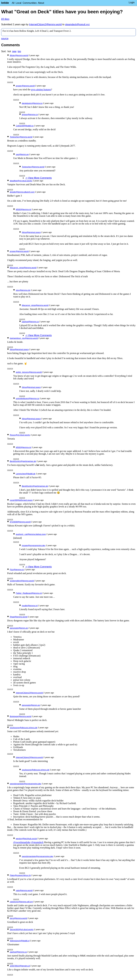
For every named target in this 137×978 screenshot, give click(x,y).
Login (132, 2)
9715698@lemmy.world (20, 522)
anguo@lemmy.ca (30, 114)
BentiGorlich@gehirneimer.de (23, 461)
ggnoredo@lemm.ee (19, 628)
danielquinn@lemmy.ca (32, 103)
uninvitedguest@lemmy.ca (27, 398)
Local (18, 3)
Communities (30, 3)
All (13, 3)
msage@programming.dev (33, 545)
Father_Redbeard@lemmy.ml (29, 593)
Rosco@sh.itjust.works (20, 435)
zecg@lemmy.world (18, 918)
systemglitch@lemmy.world (22, 581)
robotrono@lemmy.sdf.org (21, 902)
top (19, 51)
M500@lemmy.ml (23, 209)
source (4, 38)
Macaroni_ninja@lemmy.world (23, 267)
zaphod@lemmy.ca (30, 321)
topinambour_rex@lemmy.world (24, 338)
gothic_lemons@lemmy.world (29, 372)
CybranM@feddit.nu (25, 126)
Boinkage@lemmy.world (20, 716)
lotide (5, 2)
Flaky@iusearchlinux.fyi (20, 875)
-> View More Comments (38, 178)
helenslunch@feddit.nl (19, 941)
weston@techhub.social (26, 838)
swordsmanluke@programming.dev (25, 784)
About (41, 3)
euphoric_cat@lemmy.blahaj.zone (31, 534)
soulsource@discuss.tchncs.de (23, 727)
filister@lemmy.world (19, 55)
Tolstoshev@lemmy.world (21, 137)
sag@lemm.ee (22, 154)
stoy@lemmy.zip (23, 290)
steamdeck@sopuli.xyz (77, 24)
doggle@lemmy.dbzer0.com (22, 192)
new (14, 51)
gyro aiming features (41, 89)
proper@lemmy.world (25, 86)
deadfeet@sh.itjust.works (21, 181)
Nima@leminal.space (31, 232)
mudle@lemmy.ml (30, 605)
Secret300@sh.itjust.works (21, 929)
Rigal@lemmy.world (18, 617)
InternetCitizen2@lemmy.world (45, 24)
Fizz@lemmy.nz (17, 569)
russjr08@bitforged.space (21, 500)
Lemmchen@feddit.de (25, 474)
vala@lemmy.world (24, 890)
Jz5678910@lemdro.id (20, 966)
